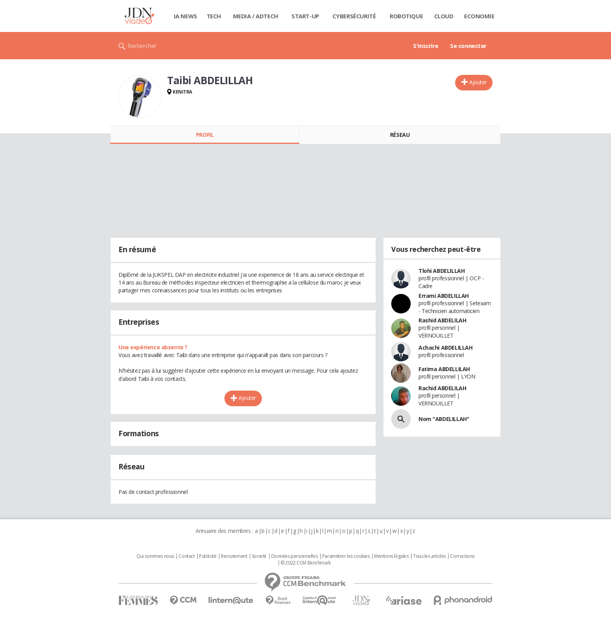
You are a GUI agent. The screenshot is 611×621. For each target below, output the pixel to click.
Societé (259, 556)
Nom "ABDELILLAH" (444, 419)
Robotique (406, 16)
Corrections (462, 556)
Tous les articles (429, 556)
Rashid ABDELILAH (442, 320)
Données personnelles (294, 556)
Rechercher (142, 46)
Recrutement (234, 556)
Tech (214, 16)
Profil (205, 134)
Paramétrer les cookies (346, 556)
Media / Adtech (255, 16)
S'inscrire (425, 46)
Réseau (400, 134)
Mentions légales (391, 556)
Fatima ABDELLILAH (444, 369)
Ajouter (478, 82)
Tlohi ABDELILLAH (441, 270)
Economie (479, 16)
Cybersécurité (354, 16)
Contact (186, 556)
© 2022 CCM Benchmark (306, 563)
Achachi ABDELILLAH (445, 347)
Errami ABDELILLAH (444, 295)
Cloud (444, 16)
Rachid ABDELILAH (442, 388)
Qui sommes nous (155, 556)
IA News (185, 16)
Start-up (305, 16)
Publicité (207, 556)
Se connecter (468, 46)
